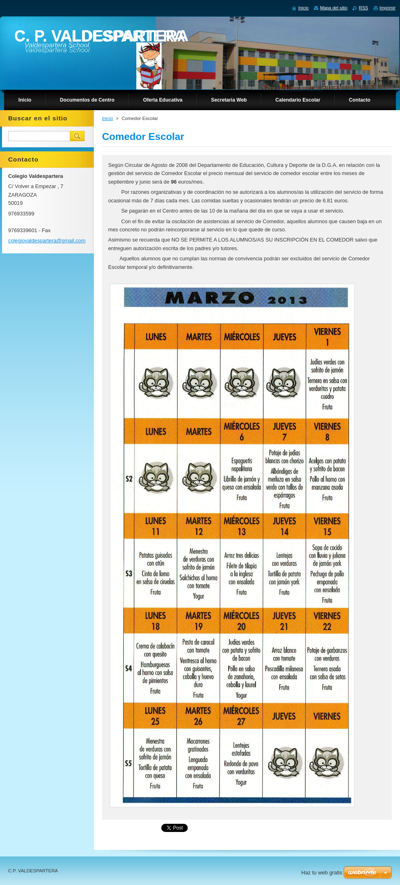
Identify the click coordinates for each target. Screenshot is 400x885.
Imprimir (388, 7)
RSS (363, 7)
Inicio (107, 118)
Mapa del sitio (333, 7)
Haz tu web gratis (321, 872)
